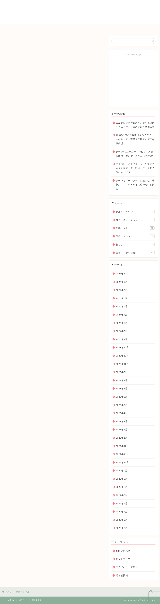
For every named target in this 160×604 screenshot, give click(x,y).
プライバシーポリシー (128, 567)
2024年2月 (122, 331)
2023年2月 (122, 429)
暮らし (63, 27)
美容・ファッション (135, 252)
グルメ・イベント (135, 211)
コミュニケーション (86, 27)
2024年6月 (122, 298)
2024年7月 (122, 290)
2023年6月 (122, 397)
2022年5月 (122, 503)
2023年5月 (122, 405)
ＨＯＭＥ (20, 27)
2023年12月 (122, 347)
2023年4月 (122, 413)
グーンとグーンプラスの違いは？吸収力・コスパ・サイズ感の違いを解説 (135, 184)
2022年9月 (122, 470)
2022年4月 (122, 511)
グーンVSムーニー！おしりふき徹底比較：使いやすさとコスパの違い (135, 154)
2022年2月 (122, 528)
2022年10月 (122, 462)
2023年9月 (122, 372)
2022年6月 (122, 495)
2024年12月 (122, 273)
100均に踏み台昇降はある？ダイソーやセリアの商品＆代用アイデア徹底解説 (135, 139)
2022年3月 (122, 520)
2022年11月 (122, 454)
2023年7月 (122, 388)
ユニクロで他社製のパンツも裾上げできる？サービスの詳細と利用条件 (135, 125)
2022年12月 (122, 446)
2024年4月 (122, 315)
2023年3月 (122, 421)
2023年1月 (122, 438)
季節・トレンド (42, 27)
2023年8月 (122, 380)
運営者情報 (122, 575)
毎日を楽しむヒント (80, 11)
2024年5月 (122, 306)
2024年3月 (122, 323)
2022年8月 (122, 479)
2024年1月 (122, 339)
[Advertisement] (133, 80)
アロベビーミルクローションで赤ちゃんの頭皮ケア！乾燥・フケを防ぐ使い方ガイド (135, 168)
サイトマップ (123, 559)
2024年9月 (122, 282)
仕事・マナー (114, 27)
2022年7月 (122, 487)
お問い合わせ (138, 27)
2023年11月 (122, 356)
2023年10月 (122, 364)
